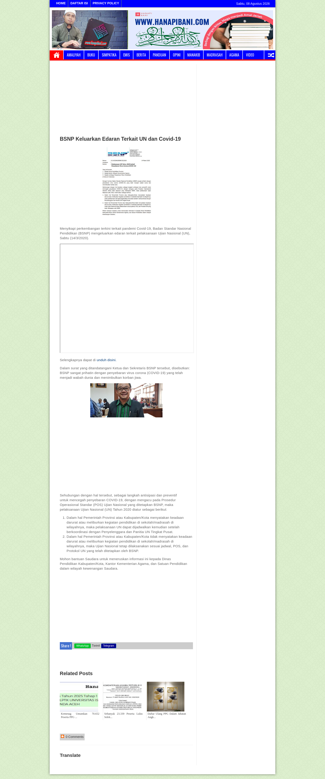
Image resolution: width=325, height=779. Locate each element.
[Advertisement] (126, 98)
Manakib (193, 55)
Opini (177, 55)
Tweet (96, 645)
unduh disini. (106, 360)
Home (56, 54)
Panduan (159, 55)
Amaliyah (74, 55)
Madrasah (215, 55)
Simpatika (109, 55)
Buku (91, 55)
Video (250, 55)
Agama (234, 55)
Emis (126, 55)
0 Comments (72, 737)
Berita (141, 55)
